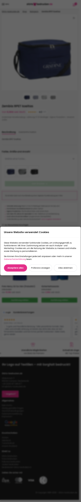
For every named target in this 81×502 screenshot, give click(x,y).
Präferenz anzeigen (40, 267)
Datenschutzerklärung (15, 259)
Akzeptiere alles (15, 267)
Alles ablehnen (65, 267)
